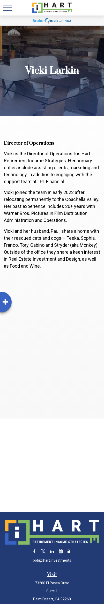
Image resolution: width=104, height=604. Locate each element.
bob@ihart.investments (52, 560)
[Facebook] (34, 551)
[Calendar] (60, 551)
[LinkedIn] (51, 551)
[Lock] (68, 551)
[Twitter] (43, 551)
